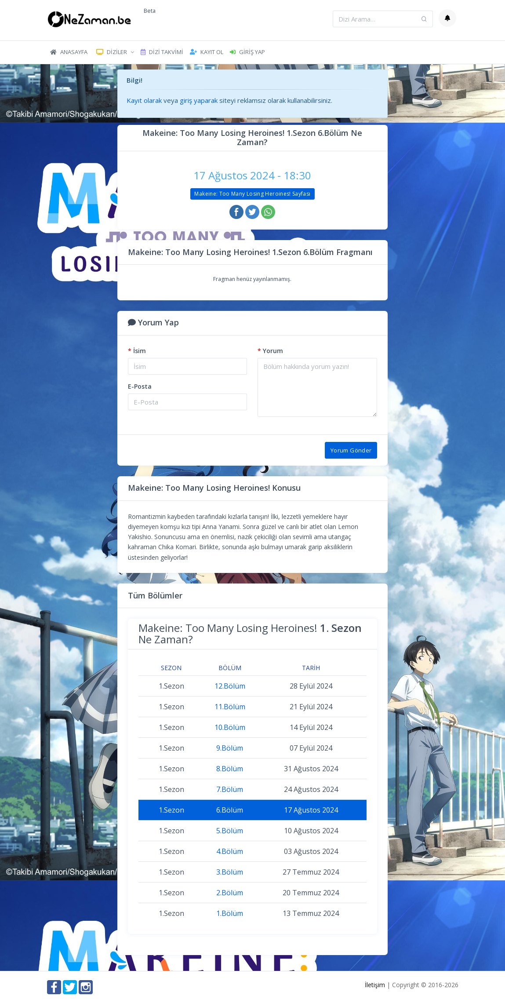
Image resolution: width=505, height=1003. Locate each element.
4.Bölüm (229, 851)
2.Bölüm (229, 892)
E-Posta (140, 386)
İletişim (375, 985)
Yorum (270, 350)
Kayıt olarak (144, 100)
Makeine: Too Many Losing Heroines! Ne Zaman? (250, 633)
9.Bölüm (229, 748)
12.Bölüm (229, 686)
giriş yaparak (199, 100)
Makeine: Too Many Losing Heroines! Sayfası (252, 193)
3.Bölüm (229, 872)
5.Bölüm (229, 830)
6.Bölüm (229, 810)
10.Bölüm (229, 727)
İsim (137, 350)
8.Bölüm (229, 768)
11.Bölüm (229, 706)
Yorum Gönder (351, 450)
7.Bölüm (229, 789)
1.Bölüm (229, 913)
